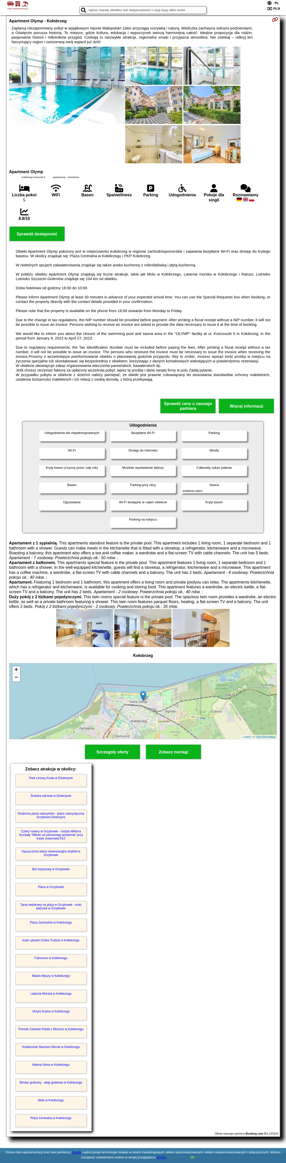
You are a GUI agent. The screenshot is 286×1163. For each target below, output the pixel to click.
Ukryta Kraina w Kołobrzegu (51, 1011)
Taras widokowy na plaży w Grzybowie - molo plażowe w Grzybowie (51, 906)
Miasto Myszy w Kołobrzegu (51, 976)
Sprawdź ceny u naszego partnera (188, 406)
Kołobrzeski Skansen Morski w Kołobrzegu (51, 1047)
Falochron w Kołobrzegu (51, 958)
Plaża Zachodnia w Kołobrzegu (51, 922)
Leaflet (246, 736)
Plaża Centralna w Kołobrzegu (50, 1118)
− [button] (16, 678)
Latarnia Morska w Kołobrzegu (50, 993)
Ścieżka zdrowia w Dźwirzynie (50, 796)
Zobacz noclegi (173, 752)
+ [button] (16, 670)
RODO (161, 1157)
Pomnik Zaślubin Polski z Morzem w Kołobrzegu (50, 1029)
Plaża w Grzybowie (51, 887)
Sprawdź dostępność (37, 234)
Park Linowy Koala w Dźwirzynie (51, 778)
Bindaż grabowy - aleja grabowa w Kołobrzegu (51, 1082)
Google (77, 1152)
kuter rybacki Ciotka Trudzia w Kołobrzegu (50, 940)
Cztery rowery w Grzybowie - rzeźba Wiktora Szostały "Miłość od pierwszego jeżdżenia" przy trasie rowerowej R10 (51, 835)
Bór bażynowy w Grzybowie (51, 869)
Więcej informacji (246, 406)
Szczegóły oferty (113, 752)
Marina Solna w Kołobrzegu (51, 1065)
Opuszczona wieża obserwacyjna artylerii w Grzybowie (51, 853)
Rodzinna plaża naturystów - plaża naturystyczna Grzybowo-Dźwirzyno (51, 815)
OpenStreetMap (266, 736)
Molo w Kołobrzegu (51, 1100)
